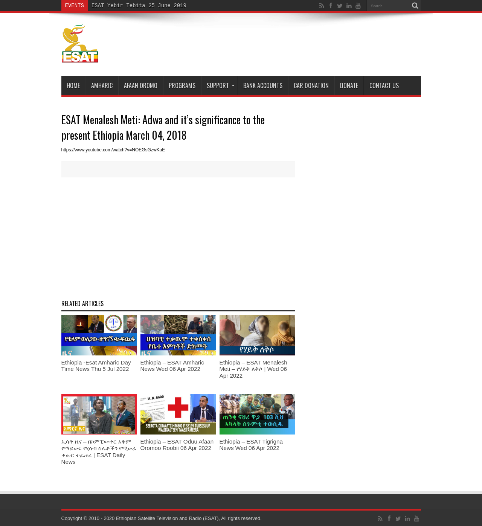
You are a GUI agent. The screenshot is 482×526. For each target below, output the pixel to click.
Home (73, 85)
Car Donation (311, 85)
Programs (182, 85)
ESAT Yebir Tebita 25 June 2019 (139, 5)
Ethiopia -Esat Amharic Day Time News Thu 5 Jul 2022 (96, 365)
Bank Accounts (262, 85)
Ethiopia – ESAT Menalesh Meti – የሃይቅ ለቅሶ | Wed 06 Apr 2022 (253, 369)
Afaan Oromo (140, 85)
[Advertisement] (178, 237)
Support (221, 85)
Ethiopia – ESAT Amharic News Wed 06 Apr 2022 (172, 365)
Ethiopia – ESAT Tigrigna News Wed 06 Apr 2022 (251, 444)
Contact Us (384, 85)
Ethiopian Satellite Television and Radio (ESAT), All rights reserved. (189, 518)
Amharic (102, 85)
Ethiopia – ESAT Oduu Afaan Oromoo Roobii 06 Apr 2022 (177, 444)
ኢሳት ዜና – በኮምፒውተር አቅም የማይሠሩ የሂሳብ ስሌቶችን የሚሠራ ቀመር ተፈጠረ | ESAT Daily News (99, 451)
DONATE (349, 85)
